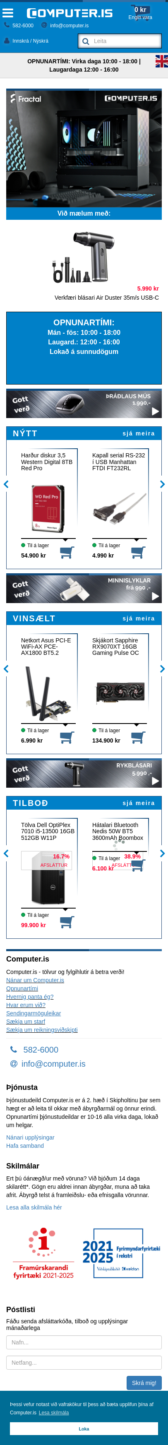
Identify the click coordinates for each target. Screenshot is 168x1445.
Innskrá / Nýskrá (26, 41)
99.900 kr (33, 925)
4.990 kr (103, 555)
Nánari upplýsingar (30, 1137)
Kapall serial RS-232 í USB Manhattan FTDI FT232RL (118, 461)
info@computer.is (65, 26)
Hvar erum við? (26, 1005)
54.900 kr (33, 555)
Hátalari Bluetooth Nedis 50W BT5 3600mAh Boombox (117, 831)
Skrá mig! (144, 1383)
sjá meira (138, 433)
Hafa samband (25, 1145)
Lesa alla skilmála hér (34, 1207)
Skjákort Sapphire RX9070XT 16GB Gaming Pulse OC (115, 646)
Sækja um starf (25, 1021)
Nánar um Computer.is (35, 980)
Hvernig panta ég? (29, 996)
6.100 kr (103, 868)
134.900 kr (106, 740)
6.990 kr (32, 740)
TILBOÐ (30, 803)
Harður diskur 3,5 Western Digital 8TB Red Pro (46, 461)
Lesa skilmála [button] (54, 1413)
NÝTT (25, 433)
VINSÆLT (34, 618)
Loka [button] (84, 1428)
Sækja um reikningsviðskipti (42, 1030)
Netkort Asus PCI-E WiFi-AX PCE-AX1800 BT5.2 (46, 646)
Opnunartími (22, 988)
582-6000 (19, 26)
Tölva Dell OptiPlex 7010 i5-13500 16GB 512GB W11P (47, 831)
